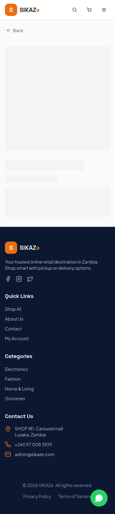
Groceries (15, 398)
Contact (13, 328)
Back (14, 30)
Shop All (13, 309)
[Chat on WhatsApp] (99, 498)
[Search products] (74, 10)
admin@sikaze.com (35, 454)
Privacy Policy (37, 496)
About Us (14, 319)
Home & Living (19, 388)
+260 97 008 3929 (33, 444)
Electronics (16, 369)
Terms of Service (75, 496)
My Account (17, 338)
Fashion (13, 379)
